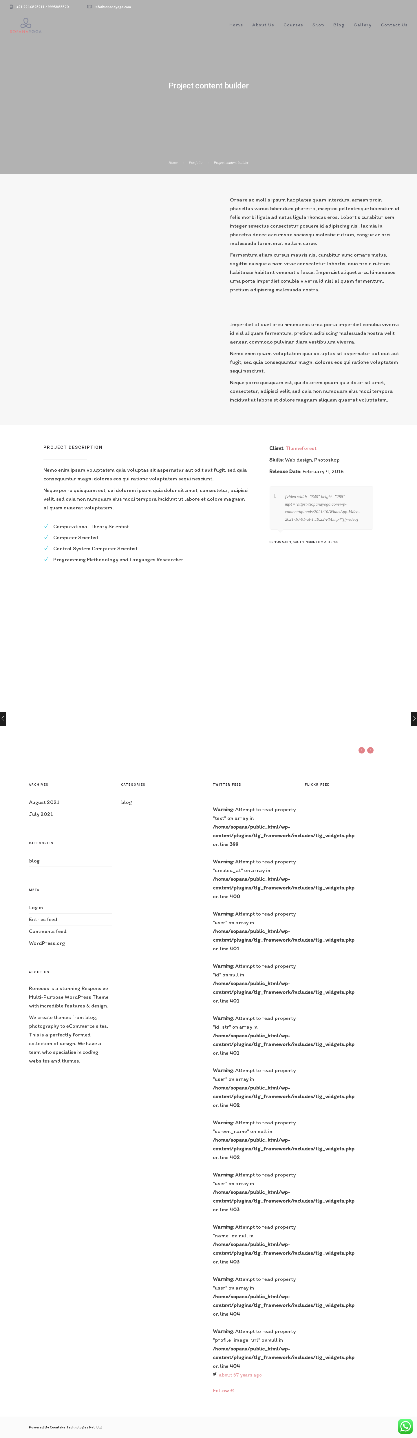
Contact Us (394, 25)
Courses (293, 25)
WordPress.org (47, 943)
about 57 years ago (240, 1375)
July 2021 (41, 814)
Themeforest (301, 448)
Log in (36, 907)
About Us (263, 25)
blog (34, 860)
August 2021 (44, 802)
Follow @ (224, 1390)
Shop (318, 25)
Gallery (363, 25)
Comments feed (48, 931)
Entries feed (43, 919)
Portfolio (195, 162)
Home (236, 25)
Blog (338, 25)
